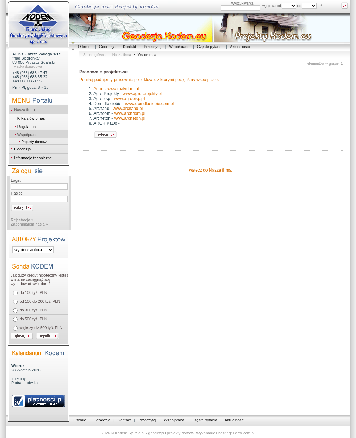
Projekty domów (33, 142)
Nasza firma (121, 55)
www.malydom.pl (123, 88)
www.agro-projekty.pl (142, 93)
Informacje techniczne (33, 158)
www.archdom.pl (129, 113)
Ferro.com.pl (244, 433)
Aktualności (240, 46)
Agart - (100, 88)
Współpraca (179, 46)
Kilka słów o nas (31, 118)
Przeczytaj (153, 46)
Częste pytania (210, 46)
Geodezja (107, 46)
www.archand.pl (128, 108)
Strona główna (94, 55)
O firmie (85, 46)
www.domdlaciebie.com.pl (149, 103)
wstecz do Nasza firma (210, 170)
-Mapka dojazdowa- (27, 66)
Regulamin (26, 126)
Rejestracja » (22, 220)
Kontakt (129, 46)
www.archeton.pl (129, 118)
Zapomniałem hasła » (29, 224)
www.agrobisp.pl (129, 98)
